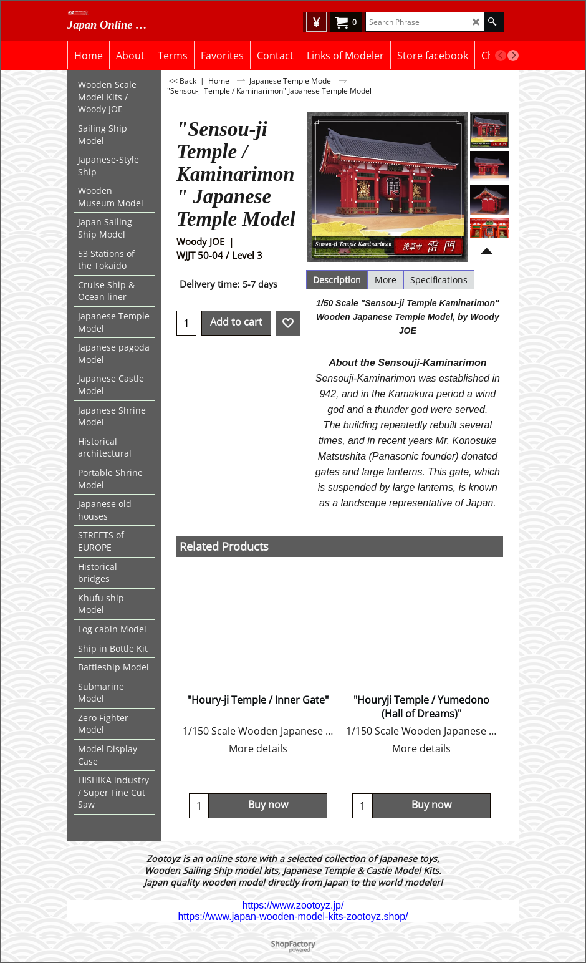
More (385, 280)
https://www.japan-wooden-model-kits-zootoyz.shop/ (293, 916)
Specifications (439, 280)
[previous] (500, 55)
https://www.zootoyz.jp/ (293, 905)
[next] (513, 55)
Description (337, 280)
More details (258, 748)
